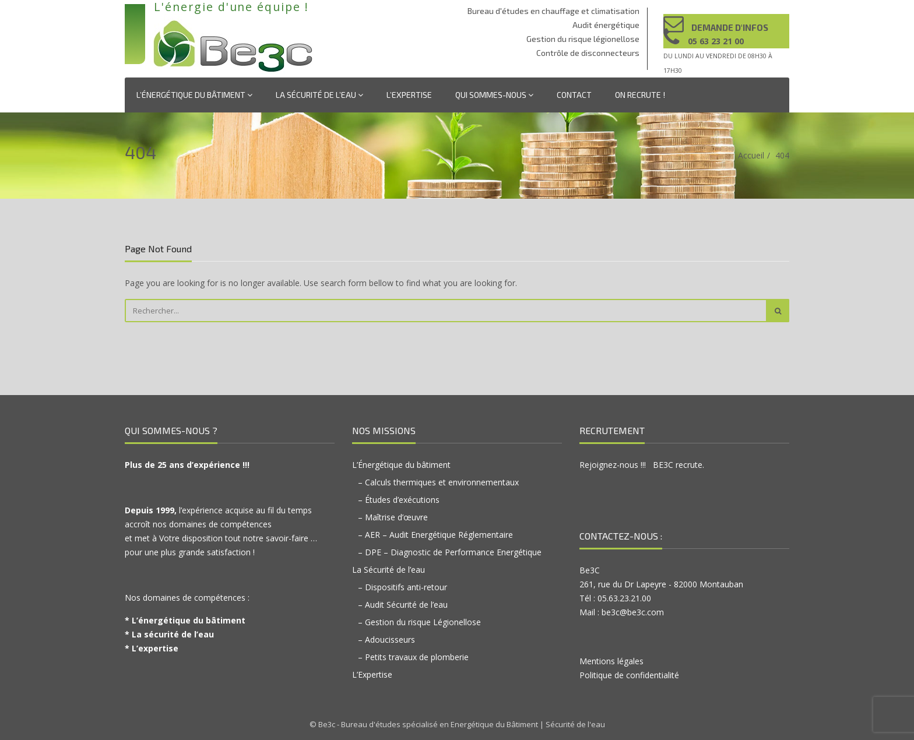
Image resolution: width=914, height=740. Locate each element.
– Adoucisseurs (386, 639)
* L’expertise (151, 648)
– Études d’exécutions (399, 499)
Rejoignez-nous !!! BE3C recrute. (641, 464)
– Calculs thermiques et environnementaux (438, 482)
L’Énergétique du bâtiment (194, 95)
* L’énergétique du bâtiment (185, 620)
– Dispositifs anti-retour (402, 587)
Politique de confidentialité (629, 675)
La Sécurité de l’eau (319, 95)
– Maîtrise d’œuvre (393, 517)
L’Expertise (409, 95)
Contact (574, 95)
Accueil (751, 155)
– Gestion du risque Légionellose (419, 622)
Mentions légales (611, 661)
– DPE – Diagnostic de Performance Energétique (450, 552)
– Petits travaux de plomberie (413, 657)
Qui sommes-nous (494, 95)
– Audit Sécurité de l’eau (403, 604)
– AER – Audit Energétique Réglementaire (435, 534)
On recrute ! (640, 95)
